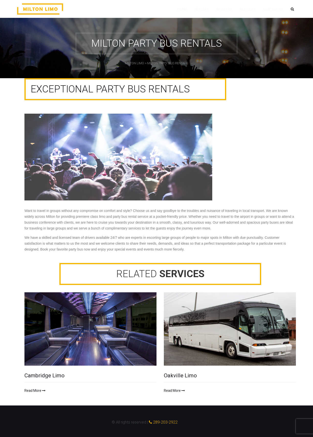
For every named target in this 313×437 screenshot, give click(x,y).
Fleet (202, 9)
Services (248, 9)
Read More (34, 391)
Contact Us (273, 9)
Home (182, 9)
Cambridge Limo (44, 375)
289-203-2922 (163, 422)
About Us (224, 9)
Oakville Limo (180, 375)
